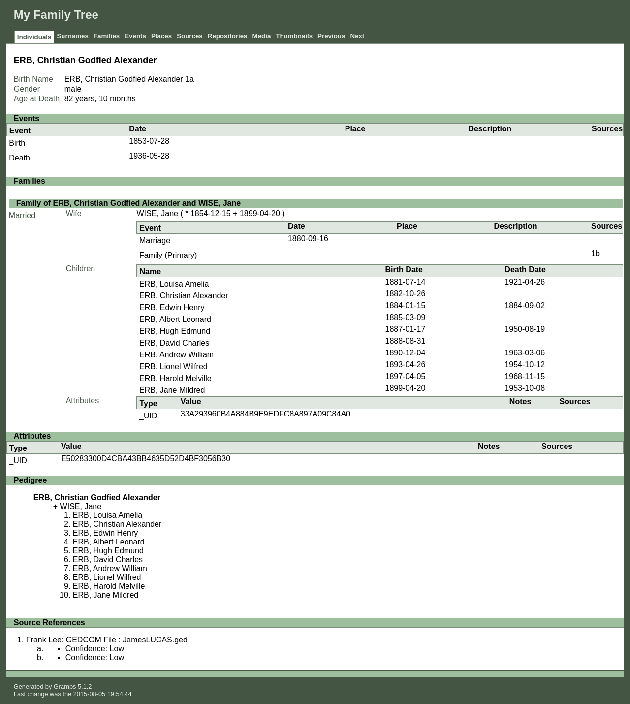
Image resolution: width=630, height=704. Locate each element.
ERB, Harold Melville (175, 378)
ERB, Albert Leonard (175, 319)
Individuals (34, 37)
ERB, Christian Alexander (183, 295)
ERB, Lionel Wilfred (173, 366)
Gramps (65, 686)
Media (261, 36)
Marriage (154, 240)
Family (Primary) (168, 255)
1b (595, 253)
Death (19, 158)
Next (357, 36)
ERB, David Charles (174, 343)
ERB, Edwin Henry (172, 307)
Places (161, 36)
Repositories (228, 36)
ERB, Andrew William (176, 355)
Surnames (72, 36)
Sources (190, 36)
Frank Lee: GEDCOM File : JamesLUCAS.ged (107, 640)
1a (189, 79)
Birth (17, 143)
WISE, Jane (157, 213)
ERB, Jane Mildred (172, 390)
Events (135, 36)
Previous (331, 36)
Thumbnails (294, 36)
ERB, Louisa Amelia (174, 284)
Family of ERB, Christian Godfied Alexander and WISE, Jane (128, 203)
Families (107, 36)
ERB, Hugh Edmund (174, 331)
